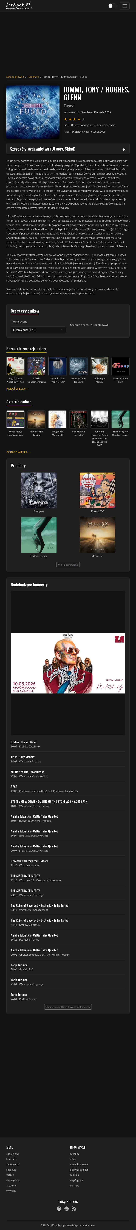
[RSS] (74, 1208)
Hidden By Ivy (38, 556)
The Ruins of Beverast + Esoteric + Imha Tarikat (40, 905)
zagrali (10, 1174)
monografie (12, 1180)
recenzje (11, 1169)
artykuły (11, 1185)
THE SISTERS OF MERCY (25, 875)
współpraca (76, 1180)
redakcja (75, 1153)
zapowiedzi (12, 1164)
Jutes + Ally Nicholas (23, 756)
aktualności (12, 1153)
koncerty (11, 1159)
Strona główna (15, 76)
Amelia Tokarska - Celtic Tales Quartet (34, 816)
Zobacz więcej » (17, 452)
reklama (74, 1174)
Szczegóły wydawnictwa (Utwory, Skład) (42, 148)
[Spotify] (66, 1208)
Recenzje (33, 76)
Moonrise (97, 556)
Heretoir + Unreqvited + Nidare (29, 860)
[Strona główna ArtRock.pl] (19, 5)
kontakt (74, 1185)
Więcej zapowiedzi (68, 564)
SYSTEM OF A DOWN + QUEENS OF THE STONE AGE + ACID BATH (49, 801)
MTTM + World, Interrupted (27, 771)
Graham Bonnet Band (23, 742)
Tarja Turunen (19, 965)
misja (73, 1159)
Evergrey (38, 511)
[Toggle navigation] (125, 5)
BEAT (14, 786)
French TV (97, 511)
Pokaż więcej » (16, 388)
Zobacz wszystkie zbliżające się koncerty (68, 1006)
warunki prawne (79, 1164)
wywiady (11, 1190)
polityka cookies (79, 1169)
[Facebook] (59, 1208)
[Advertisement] (68, 41)
